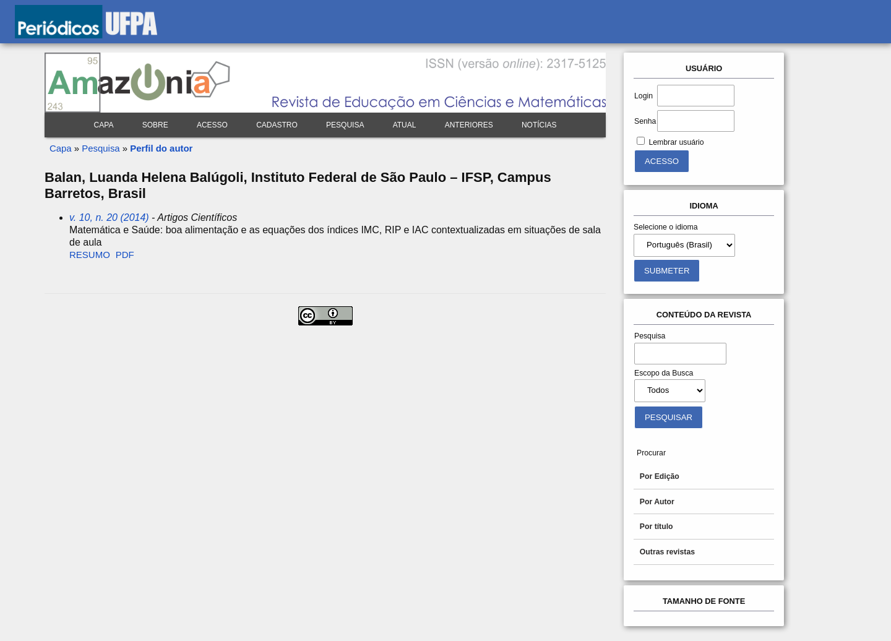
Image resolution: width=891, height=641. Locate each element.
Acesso (212, 125)
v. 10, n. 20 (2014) (109, 217)
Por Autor (657, 501)
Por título (656, 526)
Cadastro (277, 125)
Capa (104, 125)
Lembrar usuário (676, 142)
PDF (125, 254)
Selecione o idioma (666, 227)
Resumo (89, 254)
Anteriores (469, 125)
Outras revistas (667, 552)
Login (643, 96)
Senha (645, 121)
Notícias (539, 125)
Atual (404, 125)
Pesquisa (345, 125)
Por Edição (659, 476)
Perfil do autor (161, 148)
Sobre (155, 125)
